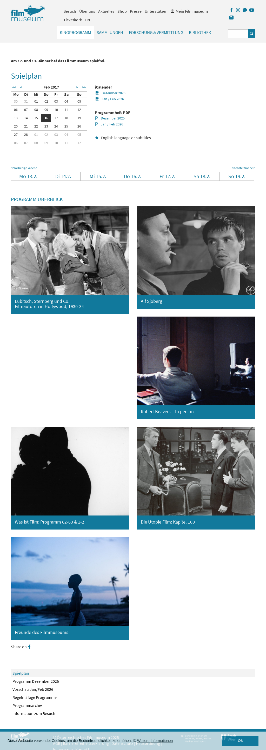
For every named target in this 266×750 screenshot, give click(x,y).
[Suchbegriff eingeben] (238, 33)
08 (36, 109)
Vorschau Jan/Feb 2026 (32, 689)
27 (16, 134)
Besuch (69, 11)
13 (16, 118)
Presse (136, 11)
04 (66, 101)
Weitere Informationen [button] (155, 741)
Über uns (87, 11)
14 (26, 118)
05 (79, 101)
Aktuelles (106, 11)
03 (56, 101)
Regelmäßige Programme (34, 697)
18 (66, 118)
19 (79, 118)
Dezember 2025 (110, 93)
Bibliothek (200, 32)
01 (36, 101)
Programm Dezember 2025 (35, 681)
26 (79, 126)
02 (46, 101)
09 (46, 109)
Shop (122, 11)
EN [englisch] (87, 19)
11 (66, 109)
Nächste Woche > (243, 168)
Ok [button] (240, 741)
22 (36, 126)
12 (79, 109)
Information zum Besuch (33, 713)
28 (26, 134)
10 (56, 109)
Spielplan (20, 673)
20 (16, 126)
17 (56, 118)
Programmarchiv (27, 705)
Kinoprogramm (75, 32)
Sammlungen (110, 32)
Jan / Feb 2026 (109, 99)
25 (66, 126)
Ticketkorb (72, 19)
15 (36, 118)
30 (16, 101)
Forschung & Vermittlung (156, 32)
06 (16, 109)
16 (46, 118)
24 (56, 126)
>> (84, 87)
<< (14, 87)
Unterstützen (156, 11)
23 (46, 126)
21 (26, 126)
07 (26, 109)
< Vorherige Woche (24, 168)
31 (26, 101)
